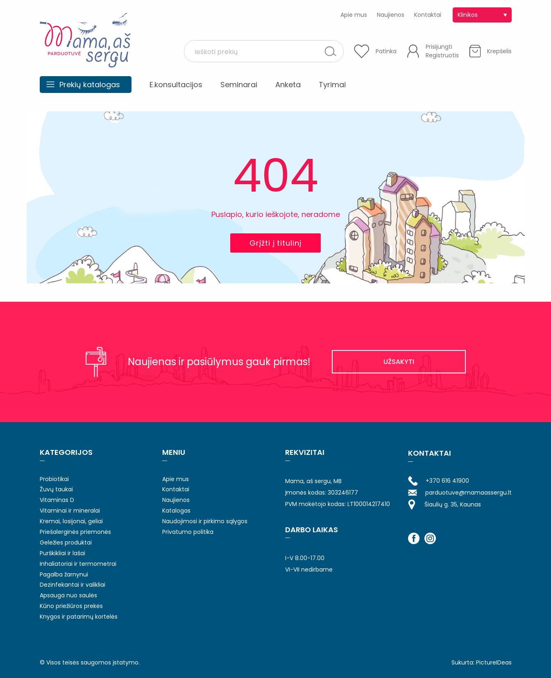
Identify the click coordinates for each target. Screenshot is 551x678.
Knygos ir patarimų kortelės (79, 616)
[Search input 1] (257, 51)
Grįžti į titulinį (275, 243)
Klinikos (468, 15)
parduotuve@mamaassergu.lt (460, 492)
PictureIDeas (494, 662)
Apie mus (353, 15)
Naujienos (390, 15)
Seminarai (238, 84)
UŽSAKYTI (398, 361)
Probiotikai (54, 479)
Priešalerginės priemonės (75, 532)
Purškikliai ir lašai (62, 553)
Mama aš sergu (85, 40)
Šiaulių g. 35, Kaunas (444, 504)
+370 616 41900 (438, 481)
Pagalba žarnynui (64, 574)
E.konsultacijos (176, 84)
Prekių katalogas (89, 84)
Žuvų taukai (56, 489)
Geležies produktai (66, 542)
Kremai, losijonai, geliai (71, 521)
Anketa (288, 84)
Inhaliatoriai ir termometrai (78, 564)
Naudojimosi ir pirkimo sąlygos (204, 521)
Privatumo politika (187, 532)
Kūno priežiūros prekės (71, 606)
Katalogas (176, 510)
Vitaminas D (57, 500)
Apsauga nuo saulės (68, 595)
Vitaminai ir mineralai (70, 510)
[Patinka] (375, 51)
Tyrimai (332, 84)
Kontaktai (427, 15)
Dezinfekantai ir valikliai (72, 585)
